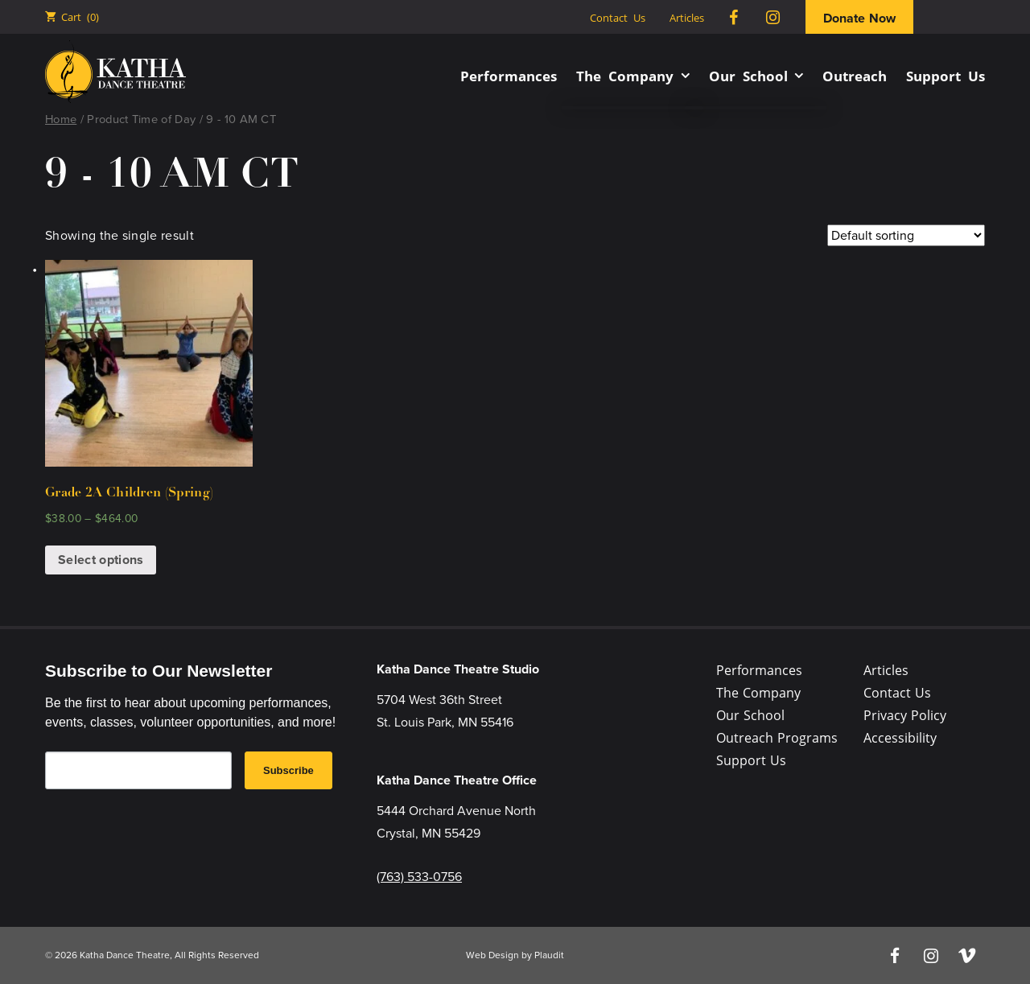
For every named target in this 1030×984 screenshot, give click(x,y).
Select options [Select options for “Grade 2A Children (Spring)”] (100, 559)
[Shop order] (906, 235)
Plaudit (549, 955)
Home (60, 119)
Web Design (492, 955)
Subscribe (288, 770)
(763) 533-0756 (419, 876)
